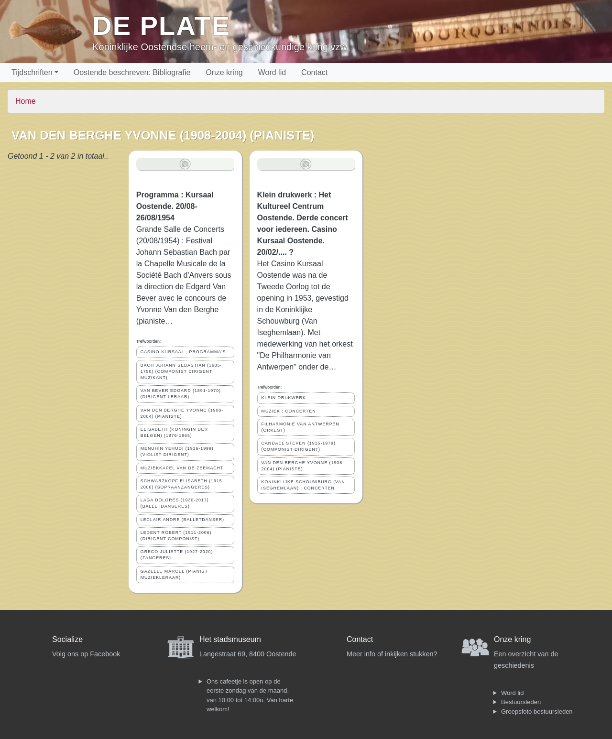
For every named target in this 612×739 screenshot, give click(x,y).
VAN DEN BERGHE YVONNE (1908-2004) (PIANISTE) (182, 413)
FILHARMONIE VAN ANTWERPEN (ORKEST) (300, 427)
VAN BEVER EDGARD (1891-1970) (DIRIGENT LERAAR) (181, 393)
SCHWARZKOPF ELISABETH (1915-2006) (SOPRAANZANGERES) (182, 483)
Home (25, 101)
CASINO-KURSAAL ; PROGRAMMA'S (183, 351)
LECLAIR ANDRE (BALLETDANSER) (182, 519)
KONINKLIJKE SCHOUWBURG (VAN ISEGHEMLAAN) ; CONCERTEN (303, 484)
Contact (314, 72)
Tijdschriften (32, 72)
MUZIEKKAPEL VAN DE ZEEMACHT (182, 468)
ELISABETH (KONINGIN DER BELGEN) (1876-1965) (174, 432)
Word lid (272, 72)
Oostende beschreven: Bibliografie (132, 72)
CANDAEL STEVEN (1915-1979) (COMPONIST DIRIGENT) (299, 446)
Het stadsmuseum (230, 639)
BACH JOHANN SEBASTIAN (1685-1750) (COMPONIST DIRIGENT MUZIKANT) (181, 371)
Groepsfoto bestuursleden (537, 711)
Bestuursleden (521, 702)
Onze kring (224, 72)
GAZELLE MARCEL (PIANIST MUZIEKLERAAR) (174, 574)
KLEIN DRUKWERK (284, 397)
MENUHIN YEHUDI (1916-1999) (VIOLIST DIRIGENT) (177, 451)
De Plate (161, 26)
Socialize (67, 639)
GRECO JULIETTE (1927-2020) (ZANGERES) (177, 554)
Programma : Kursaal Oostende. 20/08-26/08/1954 (175, 206)
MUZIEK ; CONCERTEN (289, 411)
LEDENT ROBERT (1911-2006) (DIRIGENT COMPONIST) (176, 535)
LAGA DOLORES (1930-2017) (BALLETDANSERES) (175, 503)
